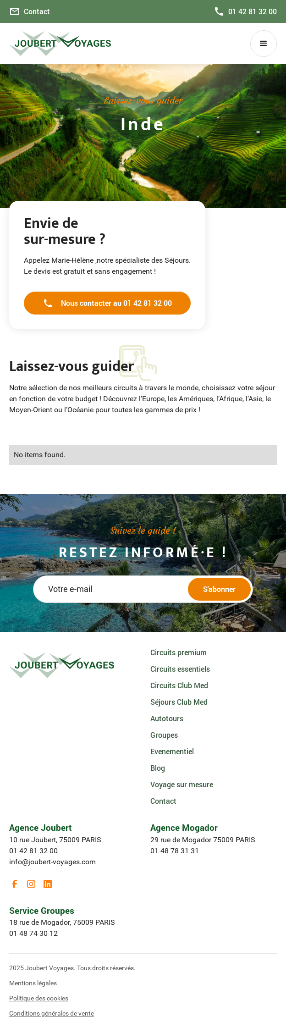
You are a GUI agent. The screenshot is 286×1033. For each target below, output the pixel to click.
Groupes (164, 735)
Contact (163, 801)
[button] (263, 43)
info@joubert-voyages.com (52, 861)
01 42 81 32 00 (33, 850)
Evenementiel (172, 751)
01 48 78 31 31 (174, 850)
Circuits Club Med (179, 685)
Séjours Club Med (179, 702)
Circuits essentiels (180, 669)
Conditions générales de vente (51, 1013)
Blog (157, 768)
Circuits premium (178, 652)
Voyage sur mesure (181, 784)
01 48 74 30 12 (33, 933)
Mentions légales (33, 983)
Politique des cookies (38, 998)
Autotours (166, 718)
